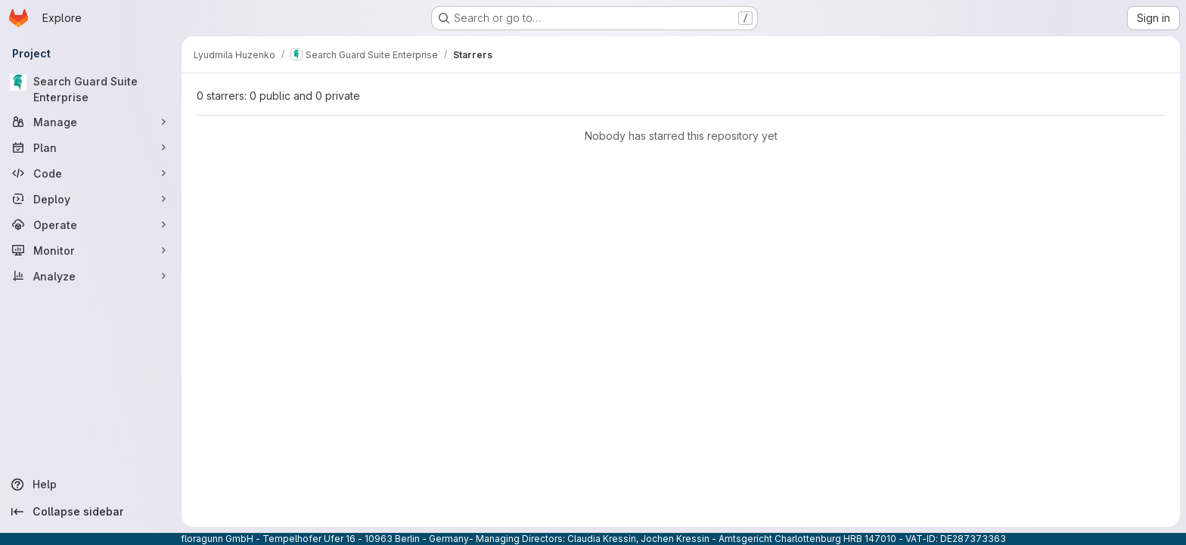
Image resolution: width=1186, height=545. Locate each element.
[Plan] (90, 147)
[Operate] (90, 224)
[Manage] (90, 122)
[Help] (90, 484)
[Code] (90, 173)
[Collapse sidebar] (90, 512)
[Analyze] (90, 276)
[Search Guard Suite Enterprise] (90, 89)
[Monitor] (90, 250)
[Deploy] (90, 199)
